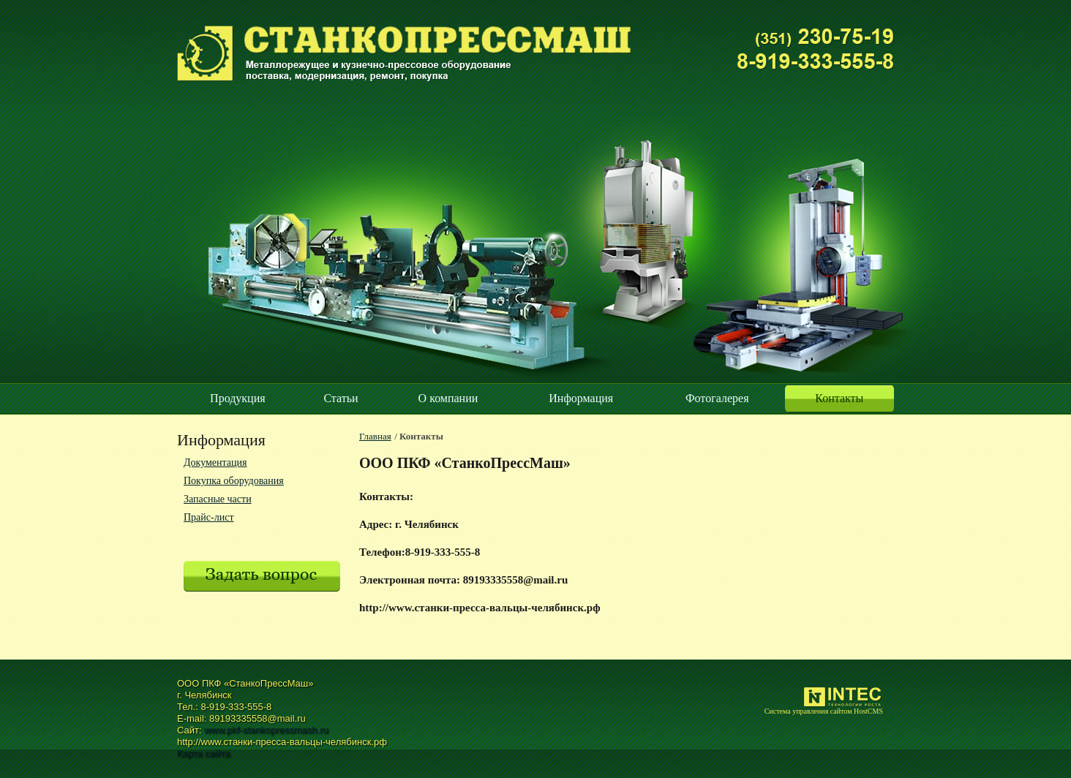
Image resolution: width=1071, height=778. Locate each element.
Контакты (839, 398)
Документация (215, 462)
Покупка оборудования (234, 480)
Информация (581, 398)
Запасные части (218, 499)
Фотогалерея (717, 398)
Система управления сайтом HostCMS (823, 711)
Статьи (340, 398)
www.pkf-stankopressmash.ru (266, 730)
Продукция (238, 398)
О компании (448, 398)
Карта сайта (203, 753)
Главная (375, 436)
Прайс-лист (209, 517)
